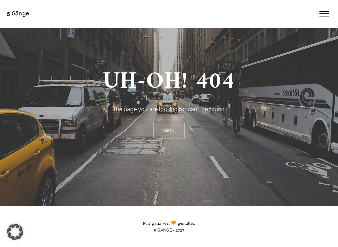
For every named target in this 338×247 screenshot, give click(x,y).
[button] (15, 232)
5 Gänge (18, 13)
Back (169, 130)
